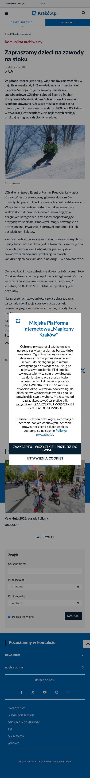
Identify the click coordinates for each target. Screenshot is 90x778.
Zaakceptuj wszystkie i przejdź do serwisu (45, 449)
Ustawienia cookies (45, 458)
